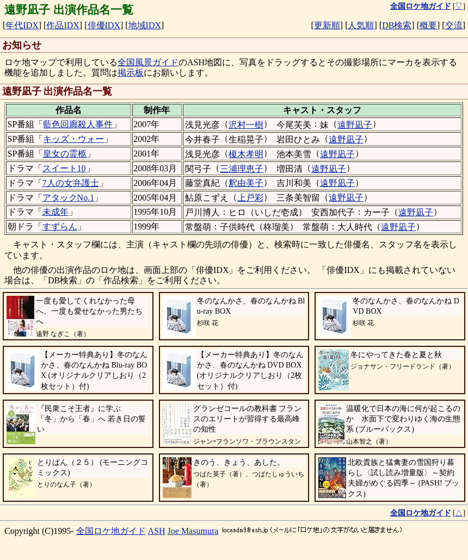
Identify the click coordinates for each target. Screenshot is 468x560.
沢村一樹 (246, 124)
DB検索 (396, 25)
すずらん (59, 226)
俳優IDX (104, 25)
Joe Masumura (193, 531)
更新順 (327, 25)
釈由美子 (246, 183)
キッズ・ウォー (73, 139)
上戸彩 (250, 197)
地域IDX (144, 25)
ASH (156, 531)
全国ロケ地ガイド (111, 531)
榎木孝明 (246, 154)
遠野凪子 (354, 124)
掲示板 (131, 72)
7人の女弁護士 (70, 183)
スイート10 (64, 168)
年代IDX (21, 25)
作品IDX (62, 25)
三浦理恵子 (241, 168)
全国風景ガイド (148, 62)
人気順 (361, 25)
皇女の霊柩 (65, 153)
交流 (454, 25)
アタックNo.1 (68, 197)
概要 (428, 25)
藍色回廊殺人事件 (78, 124)
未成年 (55, 211)
